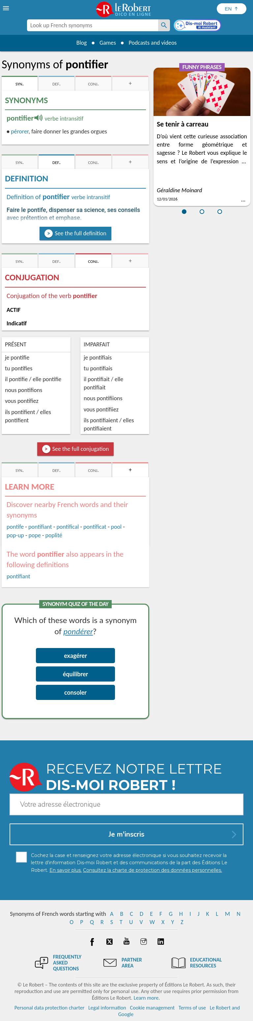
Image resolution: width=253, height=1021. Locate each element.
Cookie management (152, 1008)
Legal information (107, 1008)
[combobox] (92, 25)
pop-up (15, 535)
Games (107, 42)
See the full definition (80, 233)
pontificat (94, 526)
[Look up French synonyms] (164, 25)
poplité (53, 535)
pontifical (67, 526)
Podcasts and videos (153, 42)
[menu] (6, 8)
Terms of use (192, 1008)
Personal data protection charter (49, 1008)
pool (116, 526)
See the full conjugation (80, 448)
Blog (81, 42)
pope (35, 535)
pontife (15, 526)
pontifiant (40, 526)
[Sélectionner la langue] (231, 8)
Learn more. (147, 998)
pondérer (78, 631)
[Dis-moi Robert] (198, 26)
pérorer (20, 131)
